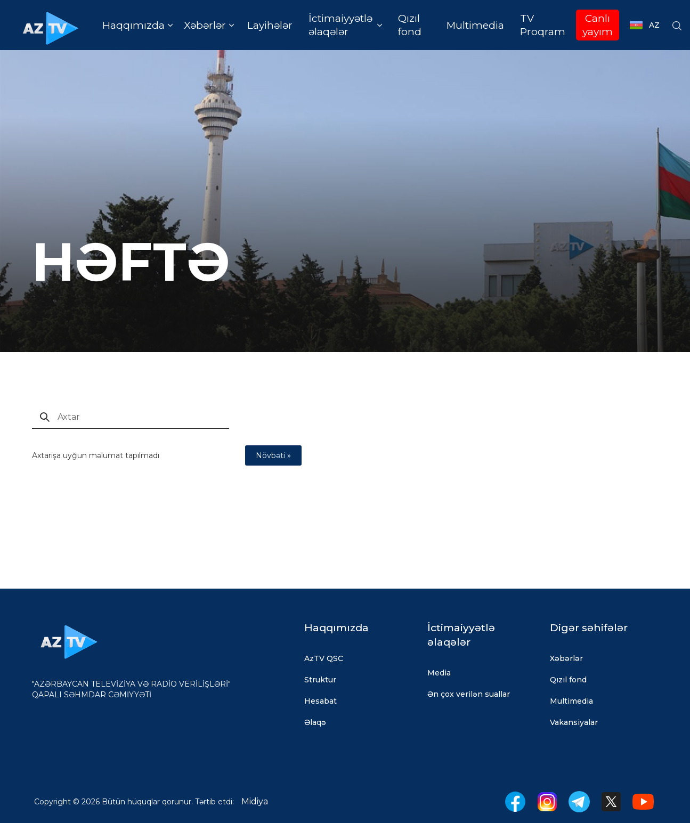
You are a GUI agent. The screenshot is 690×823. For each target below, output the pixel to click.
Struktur (320, 680)
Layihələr (270, 25)
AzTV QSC (323, 658)
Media (439, 673)
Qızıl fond (409, 25)
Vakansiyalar (574, 722)
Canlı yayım (597, 25)
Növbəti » (273, 455)
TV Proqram (542, 25)
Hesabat (320, 701)
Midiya (254, 801)
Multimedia (475, 25)
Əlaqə (315, 722)
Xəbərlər (566, 658)
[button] (137, 25)
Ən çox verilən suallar (468, 694)
